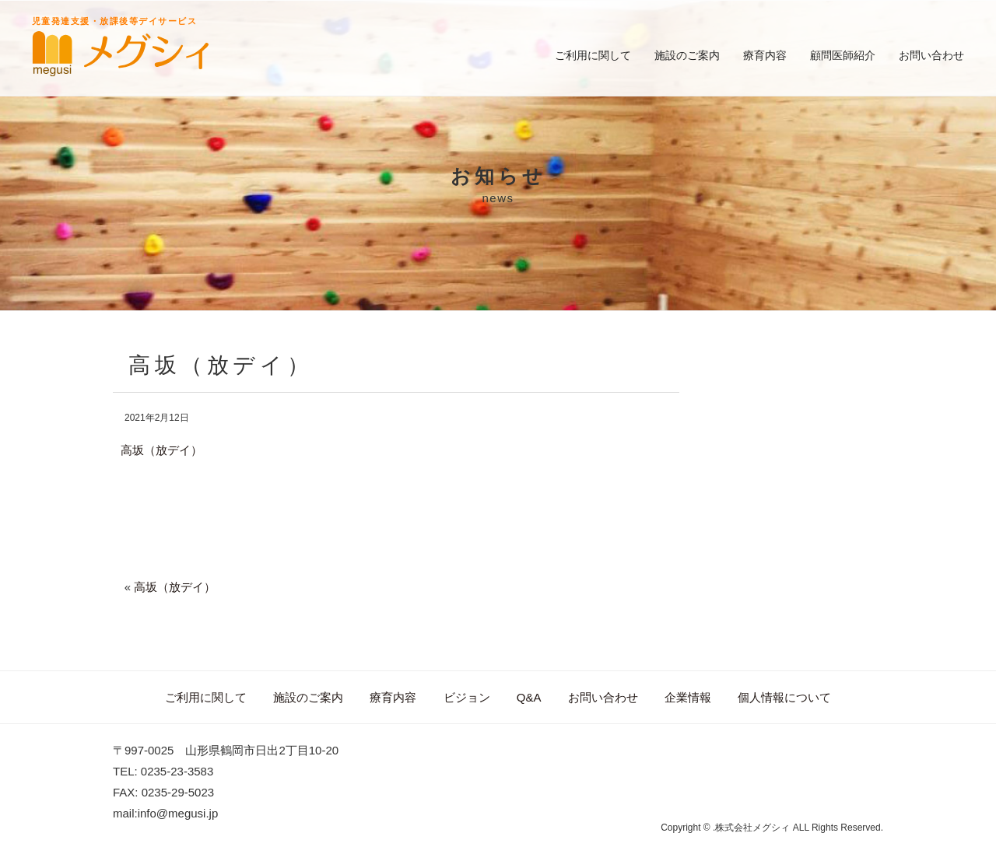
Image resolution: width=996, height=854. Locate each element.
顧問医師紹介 (842, 55)
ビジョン (467, 697)
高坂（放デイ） (161, 450)
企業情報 (688, 697)
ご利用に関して (593, 55)
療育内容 (765, 55)
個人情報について (784, 697)
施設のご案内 (687, 55)
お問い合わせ (931, 55)
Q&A (529, 697)
